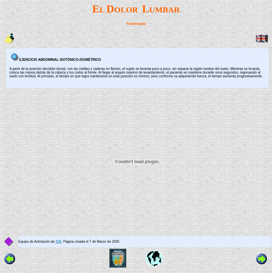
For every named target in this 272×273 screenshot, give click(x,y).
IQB (58, 241)
